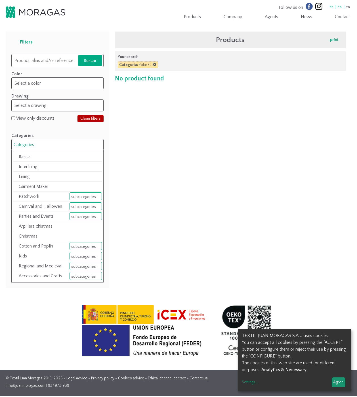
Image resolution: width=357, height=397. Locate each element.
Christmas (28, 236)
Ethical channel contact (167, 378)
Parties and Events (36, 216)
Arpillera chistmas (35, 226)
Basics (25, 156)
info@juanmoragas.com (25, 385)
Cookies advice (131, 378)
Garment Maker (33, 186)
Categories (24, 144)
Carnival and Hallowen (40, 206)
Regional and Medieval (40, 266)
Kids (23, 256)
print (334, 40)
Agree (338, 382)
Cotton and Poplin (36, 246)
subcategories (83, 197)
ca (331, 7)
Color (16, 73)
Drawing (20, 96)
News (306, 16)
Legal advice (76, 378)
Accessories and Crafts (40, 275)
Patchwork (29, 196)
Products (192, 16)
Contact (342, 16)
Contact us (199, 378)
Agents (271, 16)
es (339, 7)
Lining (24, 176)
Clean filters (90, 118)
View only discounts (35, 118)
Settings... (250, 382)
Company (233, 16)
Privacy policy (102, 378)
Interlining (28, 166)
